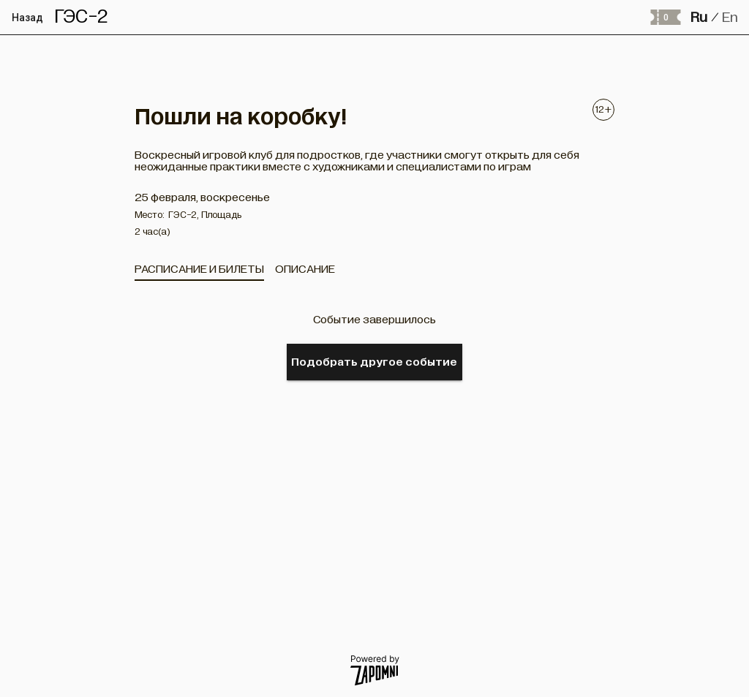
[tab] (199, 269)
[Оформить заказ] (665, 17)
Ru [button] (698, 17)
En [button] (730, 17)
